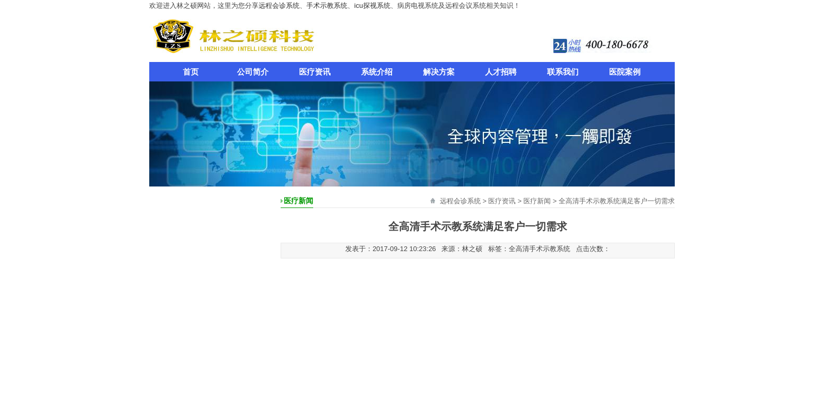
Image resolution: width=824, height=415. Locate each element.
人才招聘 (501, 71)
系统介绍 (377, 71)
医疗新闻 (537, 201)
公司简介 (253, 71)
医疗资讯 (315, 71)
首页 (191, 71)
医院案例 (625, 71)
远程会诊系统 (279, 5)
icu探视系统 (372, 5)
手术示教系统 (326, 5)
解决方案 (439, 71)
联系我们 (563, 71)
